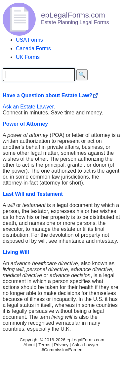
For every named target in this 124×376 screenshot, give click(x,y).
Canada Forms (33, 48)
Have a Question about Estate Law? (47, 95)
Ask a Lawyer (85, 344)
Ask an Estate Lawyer (28, 106)
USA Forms (29, 40)
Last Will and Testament (33, 194)
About (29, 344)
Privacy (61, 344)
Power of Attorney (25, 124)
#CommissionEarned (62, 349)
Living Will (16, 252)
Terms (44, 344)
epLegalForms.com (85, 339)
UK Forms (28, 57)
